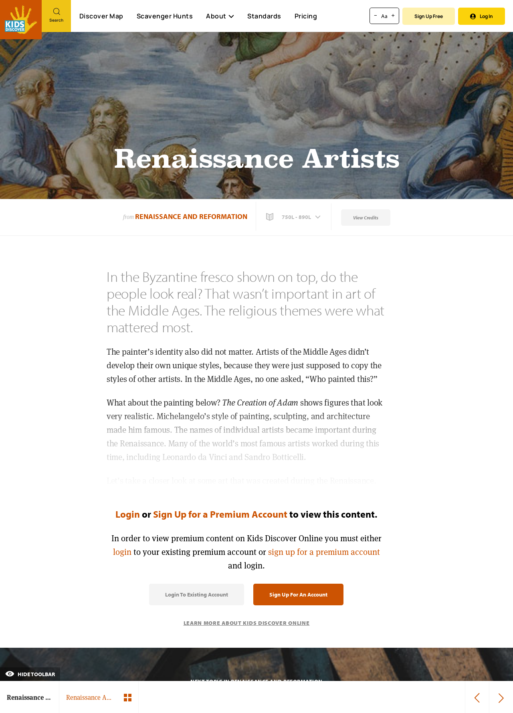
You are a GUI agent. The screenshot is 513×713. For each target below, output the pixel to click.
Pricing (306, 16)
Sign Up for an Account (298, 594)
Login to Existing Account (196, 594)
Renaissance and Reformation (191, 216)
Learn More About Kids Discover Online (247, 623)
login (122, 551)
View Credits (365, 218)
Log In (481, 16)
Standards (264, 16)
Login (127, 514)
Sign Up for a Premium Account (220, 514)
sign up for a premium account (324, 551)
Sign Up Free (428, 16)
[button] (294, 217)
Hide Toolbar (30, 674)
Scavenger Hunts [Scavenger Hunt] (164, 16)
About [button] (220, 16)
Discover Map (101, 16)
